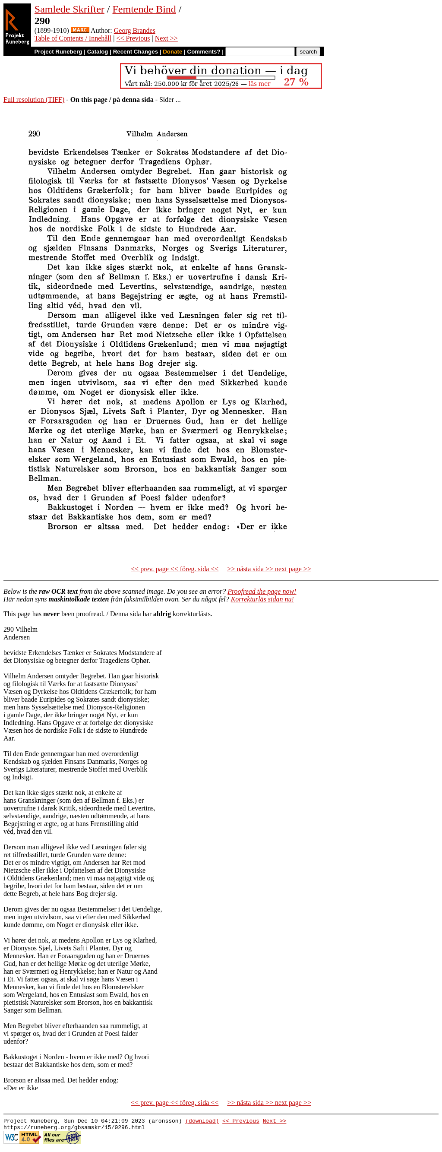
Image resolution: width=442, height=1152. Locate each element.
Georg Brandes (134, 30)
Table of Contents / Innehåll (73, 38)
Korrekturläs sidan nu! (262, 599)
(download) (202, 1122)
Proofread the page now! (261, 591)
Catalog (97, 51)
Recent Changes (135, 51)
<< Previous (133, 38)
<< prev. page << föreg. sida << (174, 569)
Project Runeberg (58, 51)
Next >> (166, 38)
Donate (172, 51)
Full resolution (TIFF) (33, 99)
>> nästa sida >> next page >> (269, 569)
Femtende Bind (144, 9)
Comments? (204, 51)
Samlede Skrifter (69, 9)
